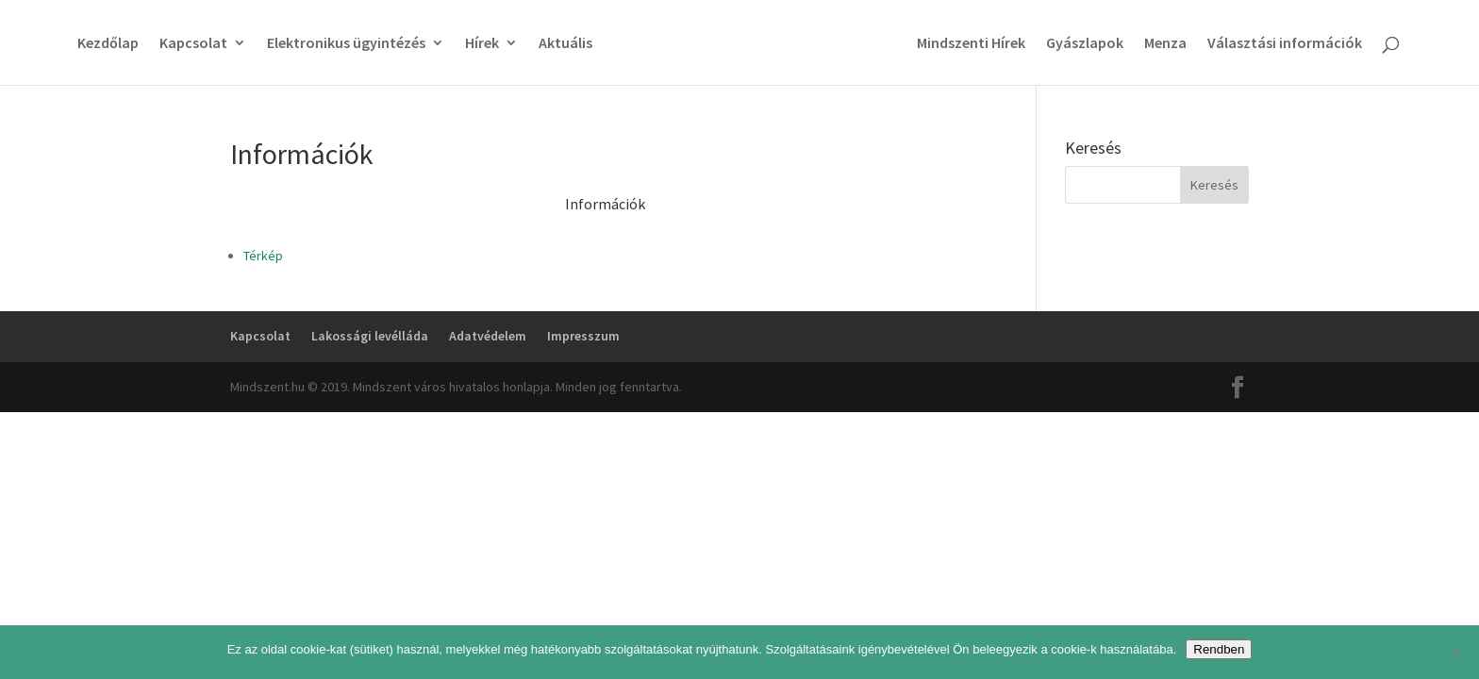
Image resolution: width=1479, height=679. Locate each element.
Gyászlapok (1084, 44)
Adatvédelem (487, 335)
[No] (1455, 652)
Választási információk (1284, 44)
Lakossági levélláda (369, 335)
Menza (1165, 44)
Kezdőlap (108, 44)
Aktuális (565, 44)
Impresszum (583, 335)
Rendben (1218, 649)
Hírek (482, 44)
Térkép (263, 255)
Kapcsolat (193, 44)
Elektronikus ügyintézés (346, 44)
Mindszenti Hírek (971, 44)
